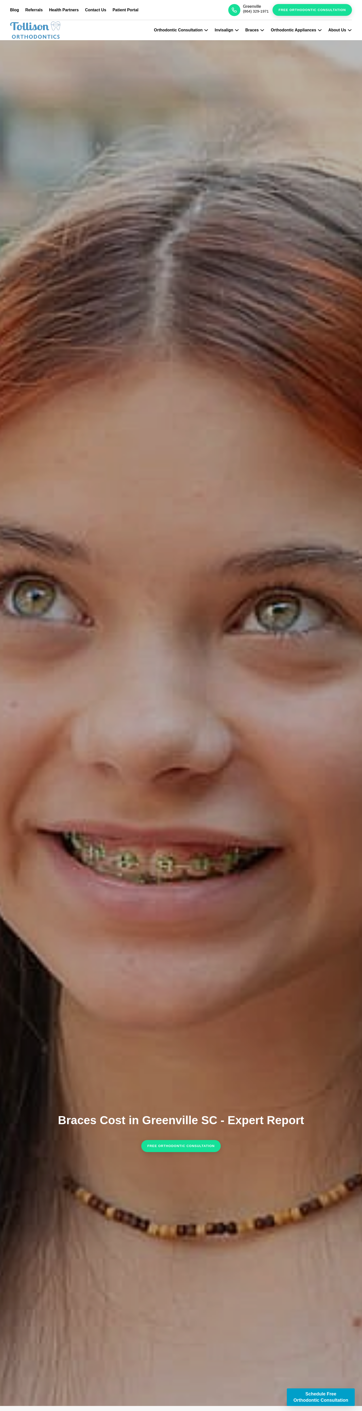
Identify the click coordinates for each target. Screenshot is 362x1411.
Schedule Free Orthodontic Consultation (320, 1397)
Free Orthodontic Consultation (312, 10)
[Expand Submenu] (206, 30)
